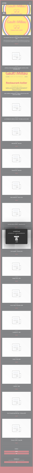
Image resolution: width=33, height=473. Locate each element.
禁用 (16, 238)
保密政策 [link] (17, 241)
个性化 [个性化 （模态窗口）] (16, 239)
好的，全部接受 (16, 236)
